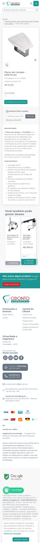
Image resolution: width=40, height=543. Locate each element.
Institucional (27, 315)
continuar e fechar (21, 539)
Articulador (9, 24)
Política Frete (27, 321)
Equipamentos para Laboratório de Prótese (22, 21)
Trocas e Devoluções (30, 324)
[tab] (10, 161)
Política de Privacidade (12, 533)
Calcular (30, 116)
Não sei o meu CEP (13, 120)
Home (5, 19)
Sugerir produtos (11, 284)
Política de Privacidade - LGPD (10, 343)
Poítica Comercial (29, 318)
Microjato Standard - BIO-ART (27, 237)
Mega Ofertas (8, 315)
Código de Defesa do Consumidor (30, 328)
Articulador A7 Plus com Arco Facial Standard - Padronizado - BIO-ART (13, 237)
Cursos (5, 318)
